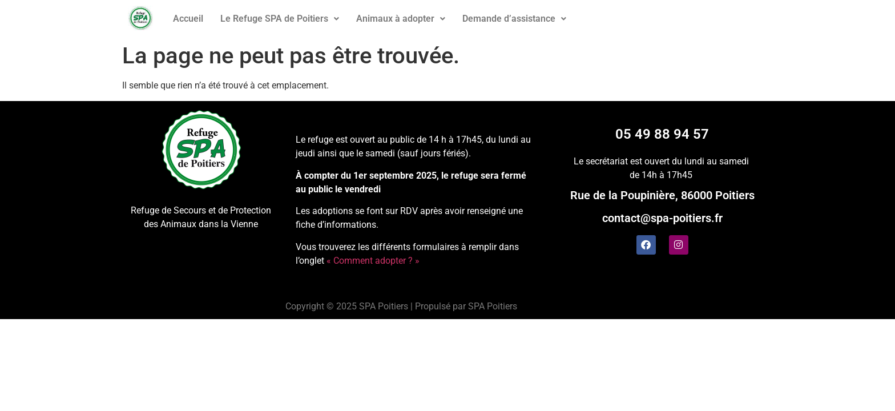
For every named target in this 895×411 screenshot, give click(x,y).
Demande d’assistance (514, 18)
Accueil (188, 18)
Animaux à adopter (400, 18)
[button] (280, 19)
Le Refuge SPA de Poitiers (279, 18)
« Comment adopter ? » (373, 260)
